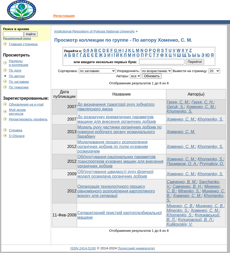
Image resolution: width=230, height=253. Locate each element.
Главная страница (23, 44)
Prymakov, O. (212, 164)
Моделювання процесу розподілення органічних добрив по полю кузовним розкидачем (112, 146)
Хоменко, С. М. (200, 107)
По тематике (19, 87)
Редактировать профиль (28, 119)
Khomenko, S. (180, 111)
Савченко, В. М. (182, 182)
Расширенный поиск (17, 38)
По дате (15, 70)
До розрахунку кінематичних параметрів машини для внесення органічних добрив (116, 119)
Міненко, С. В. (180, 206)
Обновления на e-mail (26, 104)
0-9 (86, 50)
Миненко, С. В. (210, 206)
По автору (17, 76)
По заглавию (19, 82)
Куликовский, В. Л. (195, 219)
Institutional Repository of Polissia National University (94, 31)
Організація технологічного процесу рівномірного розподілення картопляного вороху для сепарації (116, 191)
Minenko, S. (189, 191)
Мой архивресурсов (17, 112)
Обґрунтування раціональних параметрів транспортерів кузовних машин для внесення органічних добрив (120, 161)
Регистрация (64, 16)
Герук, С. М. (178, 102)
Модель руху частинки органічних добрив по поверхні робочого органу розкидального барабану (119, 132)
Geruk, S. (175, 107)
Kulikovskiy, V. (180, 224)
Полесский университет (136, 248)
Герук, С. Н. (203, 102)
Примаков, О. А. (182, 164)
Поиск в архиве (16, 29)
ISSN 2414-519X (83, 248)
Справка (15, 130)
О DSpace (17, 136)
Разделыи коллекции (18, 63)
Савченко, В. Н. (187, 186)
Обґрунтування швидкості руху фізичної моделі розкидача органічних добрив (115, 173)
